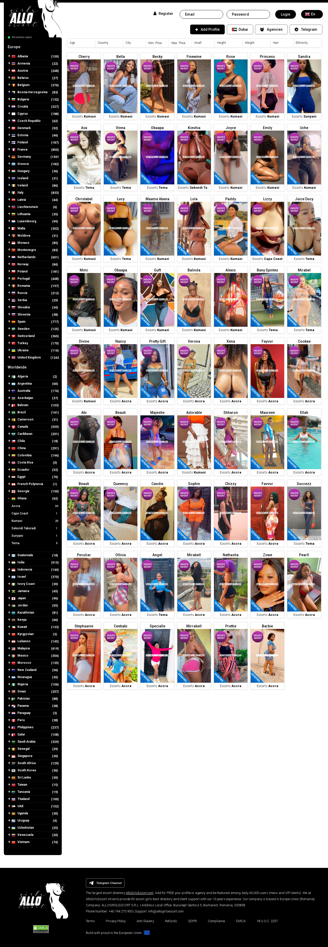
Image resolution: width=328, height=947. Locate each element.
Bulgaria (20, 99)
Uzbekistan (23, 828)
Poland (19, 271)
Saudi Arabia (23, 742)
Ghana (19, 498)
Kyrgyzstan (23, 634)
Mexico (20, 656)
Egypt (18, 477)
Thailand (20, 799)
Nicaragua (22, 677)
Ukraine (20, 350)
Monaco (20, 243)
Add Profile (207, 29)
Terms (90, 921)
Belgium (20, 85)
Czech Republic (26, 121)
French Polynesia (27, 484)
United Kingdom (26, 358)
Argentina (22, 384)
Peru (18, 720)
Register (163, 13)
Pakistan (21, 699)
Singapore (22, 756)
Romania (21, 286)
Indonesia (22, 570)
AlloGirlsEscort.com (139, 893)
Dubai (240, 29)
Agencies (271, 29)
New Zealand (24, 670)
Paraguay (21, 713)
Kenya (19, 620)
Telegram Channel (105, 883)
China (19, 448)
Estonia (20, 135)
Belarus (20, 78)
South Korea (24, 770)
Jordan (20, 605)
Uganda (20, 813)
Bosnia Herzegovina (29, 92)
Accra (35, 506)
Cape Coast (35, 513)
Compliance (216, 921)
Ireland (20, 185)
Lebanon (21, 641)
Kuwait (19, 627)
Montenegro (24, 250)
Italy (17, 193)
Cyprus (20, 114)
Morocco (21, 663)
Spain (18, 322)
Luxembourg (24, 221)
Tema (35, 543)
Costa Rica (22, 463)
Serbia (19, 300)
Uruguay (20, 821)
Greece (20, 164)
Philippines (23, 727)
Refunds (171, 921)
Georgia (20, 491)
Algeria (20, 376)
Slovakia (21, 307)
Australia (21, 391)
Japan (19, 598)
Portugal (21, 279)
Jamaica (20, 591)
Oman (19, 691)
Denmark (21, 128)
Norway (20, 264)
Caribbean (22, 434)
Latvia (19, 200)
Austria (20, 71)
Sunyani (35, 536)
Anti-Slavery (145, 921)
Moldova (21, 236)
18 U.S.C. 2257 (267, 921)
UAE (18, 806)
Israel (19, 577)
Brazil (19, 412)
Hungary (20, 171)
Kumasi (35, 521)
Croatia (20, 107)
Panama (20, 706)
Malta (18, 228)
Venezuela (22, 835)
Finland (20, 142)
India (18, 562)
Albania (20, 56)
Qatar (18, 734)
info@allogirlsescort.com (166, 911)
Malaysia (21, 648)
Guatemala (22, 555)
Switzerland (23, 336)
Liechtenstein (25, 207)
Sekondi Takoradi (35, 528)
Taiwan (19, 785)
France (20, 150)
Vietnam (20, 842)
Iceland (20, 178)
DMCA (240, 921)
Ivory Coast (23, 584)
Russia (19, 293)
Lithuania (21, 214)
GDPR (192, 921)
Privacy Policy (116, 921)
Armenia (21, 64)
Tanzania (21, 792)
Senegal (20, 749)
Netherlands (24, 257)
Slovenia (21, 315)
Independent (74, 67)
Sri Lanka (21, 778)
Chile (18, 441)
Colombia (22, 455)
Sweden (20, 329)
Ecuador (20, 470)
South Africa (24, 763)
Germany (21, 157)
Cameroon (22, 420)
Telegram (306, 29)
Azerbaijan (22, 398)
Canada (20, 427)
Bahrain (20, 405)
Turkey (20, 343)
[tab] (32, 47)
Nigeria (20, 684)
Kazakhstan (23, 613)
